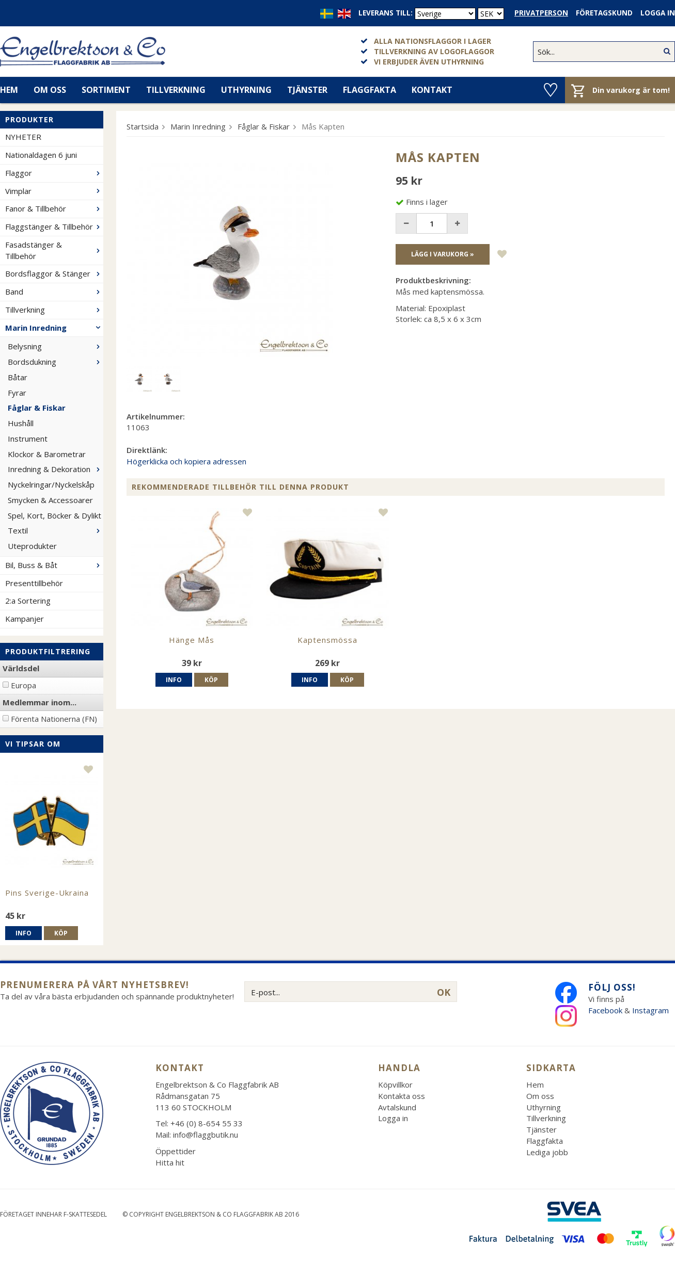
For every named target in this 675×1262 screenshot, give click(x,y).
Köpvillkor (395, 1084)
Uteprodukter (32, 546)
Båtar (17, 377)
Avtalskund (397, 1107)
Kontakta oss (401, 1096)
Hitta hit (169, 1162)
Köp (61, 933)
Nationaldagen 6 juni (41, 155)
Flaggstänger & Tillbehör (54, 226)
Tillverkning (176, 89)
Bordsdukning (55, 362)
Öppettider (175, 1151)
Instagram (651, 1010)
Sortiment (106, 89)
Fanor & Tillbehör (54, 208)
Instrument (28, 438)
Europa (23, 685)
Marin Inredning (54, 327)
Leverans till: (385, 13)
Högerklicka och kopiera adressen (186, 461)
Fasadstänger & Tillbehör (54, 250)
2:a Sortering (28, 600)
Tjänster (307, 89)
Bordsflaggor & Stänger (54, 273)
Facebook (605, 1010)
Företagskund (604, 13)
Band (54, 291)
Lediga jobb (547, 1152)
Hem (535, 1084)
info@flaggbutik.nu (205, 1134)
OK (443, 992)
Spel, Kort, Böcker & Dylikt (54, 515)
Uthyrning (246, 89)
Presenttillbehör (34, 583)
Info (23, 933)
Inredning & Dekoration (55, 469)
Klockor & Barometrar (47, 454)
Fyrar (17, 392)
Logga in (657, 13)
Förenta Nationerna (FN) (54, 719)
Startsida (143, 126)
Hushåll (21, 423)
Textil (55, 530)
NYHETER (23, 137)
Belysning (55, 346)
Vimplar (54, 191)
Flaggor (54, 173)
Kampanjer (24, 618)
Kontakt (432, 89)
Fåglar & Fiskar (37, 407)
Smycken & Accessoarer (50, 500)
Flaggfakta (369, 89)
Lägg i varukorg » (442, 254)
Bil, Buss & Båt (54, 565)
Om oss (50, 89)
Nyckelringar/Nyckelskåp (51, 484)
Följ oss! (612, 987)
